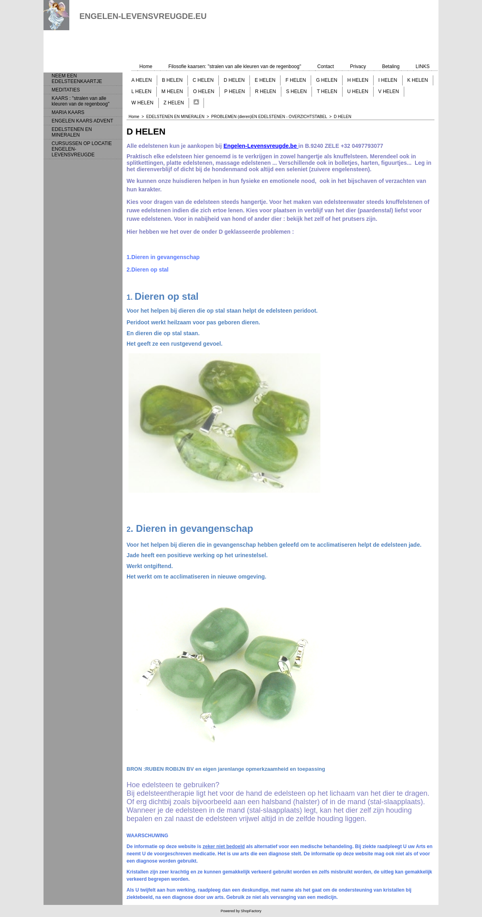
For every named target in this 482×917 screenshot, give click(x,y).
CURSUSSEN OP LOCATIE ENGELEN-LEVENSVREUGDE (82, 149)
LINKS (423, 66)
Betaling (390, 66)
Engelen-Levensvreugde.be (260, 146)
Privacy (358, 66)
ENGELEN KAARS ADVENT (82, 121)
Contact (325, 66)
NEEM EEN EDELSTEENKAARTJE (77, 78)
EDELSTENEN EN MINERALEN (72, 132)
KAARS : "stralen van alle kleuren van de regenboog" (81, 101)
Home (145, 66)
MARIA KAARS (68, 112)
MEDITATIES (66, 90)
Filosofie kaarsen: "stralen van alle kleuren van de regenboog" (234, 66)
